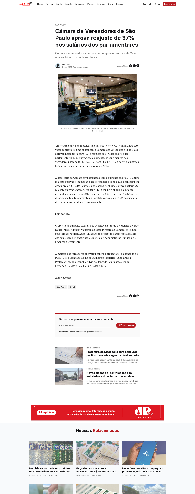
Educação (79, 4)
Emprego (101, 4)
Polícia (90, 4)
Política (49, 4)
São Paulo (60, 25)
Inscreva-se (169, 4)
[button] (144, 3)
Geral (110, 4)
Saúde (59, 4)
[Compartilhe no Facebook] (134, 66)
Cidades (119, 4)
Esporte (68, 4)
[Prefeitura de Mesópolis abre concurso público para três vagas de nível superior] (69, 355)
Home (40, 4)
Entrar (157, 4)
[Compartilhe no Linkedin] (138, 66)
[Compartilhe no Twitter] (130, 66)
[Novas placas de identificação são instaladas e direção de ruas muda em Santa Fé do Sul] (69, 376)
